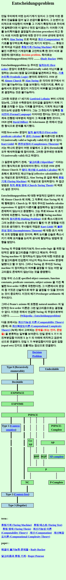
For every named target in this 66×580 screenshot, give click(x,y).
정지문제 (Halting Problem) (25, 219)
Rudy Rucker (48, 58)
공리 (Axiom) (33, 136)
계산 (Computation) (49, 39)
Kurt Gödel (7, 144)
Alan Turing (16, 39)
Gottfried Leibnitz (40, 98)
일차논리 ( (45, 65)
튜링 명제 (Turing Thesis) (17, 529)
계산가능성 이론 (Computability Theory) (41, 322)
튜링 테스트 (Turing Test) (48, 525)
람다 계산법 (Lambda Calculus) (39, 169)
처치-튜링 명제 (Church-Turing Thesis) (31, 185)
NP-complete (56, 456)
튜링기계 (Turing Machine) (36, 47)
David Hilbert (20, 122)
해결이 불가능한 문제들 (14, 549)
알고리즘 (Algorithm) (41, 162)
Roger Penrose (36, 556)
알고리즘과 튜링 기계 (13, 556)
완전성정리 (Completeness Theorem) (38, 144)
